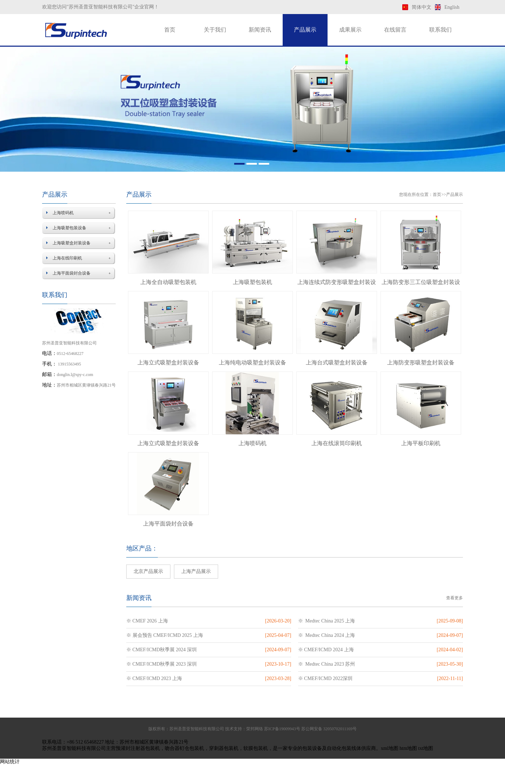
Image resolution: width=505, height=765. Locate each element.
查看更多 (454, 597)
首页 (169, 30)
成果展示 (350, 30)
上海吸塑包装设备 (69, 227)
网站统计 (10, 761)
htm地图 (408, 748)
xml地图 (389, 748)
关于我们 (215, 30)
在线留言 (395, 30)
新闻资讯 (260, 30)
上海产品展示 (196, 571)
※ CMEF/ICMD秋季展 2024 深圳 (161, 649)
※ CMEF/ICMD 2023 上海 (154, 678)
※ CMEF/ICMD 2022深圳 (325, 678)
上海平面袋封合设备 (71, 273)
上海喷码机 (63, 212)
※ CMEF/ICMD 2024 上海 (326, 649)
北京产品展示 (148, 571)
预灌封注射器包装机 (138, 748)
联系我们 (440, 30)
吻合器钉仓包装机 (184, 748)
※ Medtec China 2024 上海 (326, 635)
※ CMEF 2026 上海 (147, 621)
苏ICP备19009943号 (282, 728)
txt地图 (425, 748)
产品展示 (305, 30)
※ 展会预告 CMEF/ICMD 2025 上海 (164, 635)
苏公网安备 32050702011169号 (329, 728)
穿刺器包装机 (223, 748)
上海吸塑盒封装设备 (71, 242)
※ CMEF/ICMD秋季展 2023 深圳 (161, 664)
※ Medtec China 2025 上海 (326, 621)
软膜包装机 (255, 748)
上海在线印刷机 (67, 258)
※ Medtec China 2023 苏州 (326, 664)
